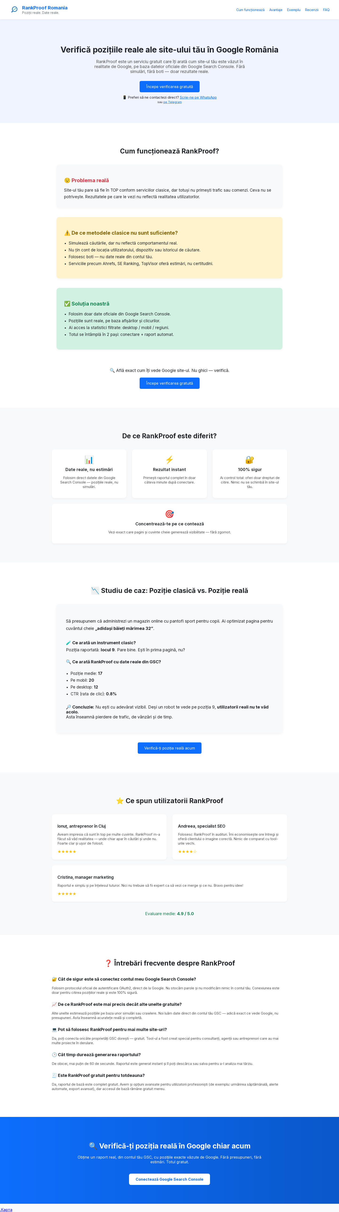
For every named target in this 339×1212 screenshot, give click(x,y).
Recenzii (312, 10)
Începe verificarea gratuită (169, 86)
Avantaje (275, 10)
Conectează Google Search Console (169, 1179)
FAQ (326, 10)
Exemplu (293, 10)
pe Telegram (172, 102)
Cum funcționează (250, 10)
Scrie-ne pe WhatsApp (198, 97)
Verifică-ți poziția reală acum (169, 748)
